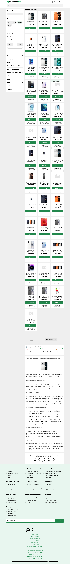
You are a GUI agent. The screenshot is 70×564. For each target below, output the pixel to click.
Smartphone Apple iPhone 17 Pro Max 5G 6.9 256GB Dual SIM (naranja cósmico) (57, 22)
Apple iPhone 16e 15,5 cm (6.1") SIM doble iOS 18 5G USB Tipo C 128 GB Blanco (30, 205)
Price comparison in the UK (35, 558)
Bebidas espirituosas (13, 473)
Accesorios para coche (32, 471)
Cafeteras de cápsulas (51, 490)
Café (9, 477)
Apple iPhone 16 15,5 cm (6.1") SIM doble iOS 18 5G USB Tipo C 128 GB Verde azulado (57, 68)
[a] (19, 44)
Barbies (29, 498)
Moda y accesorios (12, 507)
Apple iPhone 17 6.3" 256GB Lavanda (44, 91)
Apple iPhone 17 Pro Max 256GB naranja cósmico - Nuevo (31, 137)
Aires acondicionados (51, 473)
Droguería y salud (31, 481)
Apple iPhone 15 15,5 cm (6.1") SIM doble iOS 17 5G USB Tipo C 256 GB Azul (30, 114)
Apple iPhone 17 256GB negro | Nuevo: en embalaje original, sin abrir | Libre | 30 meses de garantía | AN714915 (57, 228)
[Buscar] (8, 5)
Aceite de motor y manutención (35, 473)
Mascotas (48, 494)
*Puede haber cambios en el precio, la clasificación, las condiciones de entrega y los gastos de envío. (35, 561)
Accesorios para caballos (52, 497)
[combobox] (36, 5)
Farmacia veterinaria (51, 502)
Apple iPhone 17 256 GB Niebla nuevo (31, 320)
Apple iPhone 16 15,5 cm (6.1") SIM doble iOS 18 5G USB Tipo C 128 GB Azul (30, 68)
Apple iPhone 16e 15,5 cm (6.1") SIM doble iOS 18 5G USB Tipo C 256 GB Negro (57, 297)
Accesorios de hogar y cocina (53, 471)
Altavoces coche (31, 477)
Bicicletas (10, 486)
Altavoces (48, 484)
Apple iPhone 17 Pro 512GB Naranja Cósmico (57, 205)
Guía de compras (35, 544)
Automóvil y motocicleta (33, 469)
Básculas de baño (31, 490)
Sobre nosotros (35, 542)
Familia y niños (11, 494)
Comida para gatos (51, 498)
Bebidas (10, 471)
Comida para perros (51, 500)
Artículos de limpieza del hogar (35, 488)
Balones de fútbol (12, 484)
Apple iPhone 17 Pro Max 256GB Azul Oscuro (57, 45)
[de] (10, 44)
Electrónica (48, 481)
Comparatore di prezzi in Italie (35, 550)
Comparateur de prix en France (35, 552)
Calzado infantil (12, 500)
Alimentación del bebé (33, 484)
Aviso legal (35, 534)
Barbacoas (48, 477)
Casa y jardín (49, 469)
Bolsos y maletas (12, 511)
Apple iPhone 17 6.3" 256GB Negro (44, 22)
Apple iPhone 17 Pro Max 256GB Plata (31, 22)
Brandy (9, 475)
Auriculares (49, 488)
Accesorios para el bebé (14, 497)
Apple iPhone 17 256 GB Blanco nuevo (57, 182)
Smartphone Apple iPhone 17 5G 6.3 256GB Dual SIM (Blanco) (44, 45)
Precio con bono (56, 81)
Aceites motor (30, 475)
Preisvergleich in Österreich (35, 554)
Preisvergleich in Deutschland (35, 556)
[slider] (8, 48)
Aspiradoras (49, 486)
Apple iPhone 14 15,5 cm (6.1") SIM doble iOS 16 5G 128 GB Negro (44, 274)
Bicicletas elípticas (12, 488)
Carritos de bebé (12, 502)
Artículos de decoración (52, 475)
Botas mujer (11, 513)
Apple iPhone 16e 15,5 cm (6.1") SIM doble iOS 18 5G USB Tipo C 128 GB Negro (30, 91)
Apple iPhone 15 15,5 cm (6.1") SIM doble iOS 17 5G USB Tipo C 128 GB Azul (57, 114)
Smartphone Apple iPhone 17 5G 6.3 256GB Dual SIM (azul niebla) (44, 137)
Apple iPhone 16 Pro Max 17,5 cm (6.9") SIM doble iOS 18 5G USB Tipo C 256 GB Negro (44, 182)
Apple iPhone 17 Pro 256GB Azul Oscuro (44, 205)
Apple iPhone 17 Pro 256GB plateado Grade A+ (31, 228)
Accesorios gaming (32, 497)
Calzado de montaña (13, 515)
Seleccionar (15, 52)
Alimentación (10, 469)
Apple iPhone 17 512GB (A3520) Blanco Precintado (31, 251)
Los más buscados (35, 538)
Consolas (29, 502)
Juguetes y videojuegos (33, 494)
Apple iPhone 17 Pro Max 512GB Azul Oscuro (31, 159)
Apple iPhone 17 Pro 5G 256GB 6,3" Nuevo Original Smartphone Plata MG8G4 (57, 159)
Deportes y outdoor (12, 481)
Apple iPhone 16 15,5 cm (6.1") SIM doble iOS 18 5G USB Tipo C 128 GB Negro (44, 159)
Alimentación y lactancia (33, 486)
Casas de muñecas (31, 500)
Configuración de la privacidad (35, 546)
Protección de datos (35, 536)
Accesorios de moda (13, 509)
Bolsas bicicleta (12, 490)
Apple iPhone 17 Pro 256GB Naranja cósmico (31, 45)
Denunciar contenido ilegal (44, 334)
